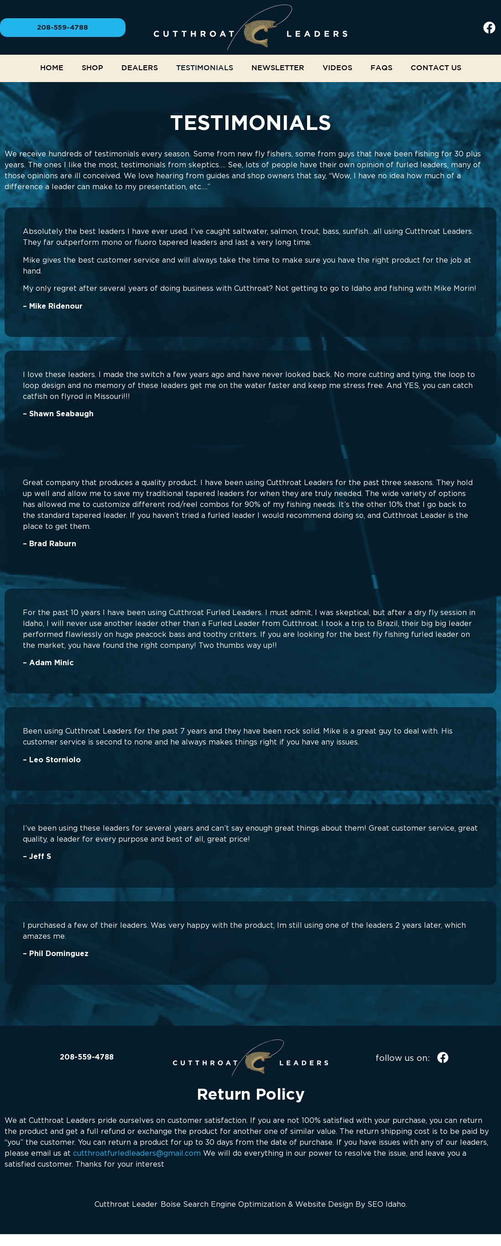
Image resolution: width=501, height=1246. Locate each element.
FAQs (381, 68)
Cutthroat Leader (125, 1204)
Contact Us (436, 68)
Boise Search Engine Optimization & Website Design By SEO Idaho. (284, 1204)
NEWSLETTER (277, 68)
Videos (337, 68)
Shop (92, 68)
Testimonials (204, 68)
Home (51, 68)
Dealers (139, 68)
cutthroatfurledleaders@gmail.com (137, 1153)
